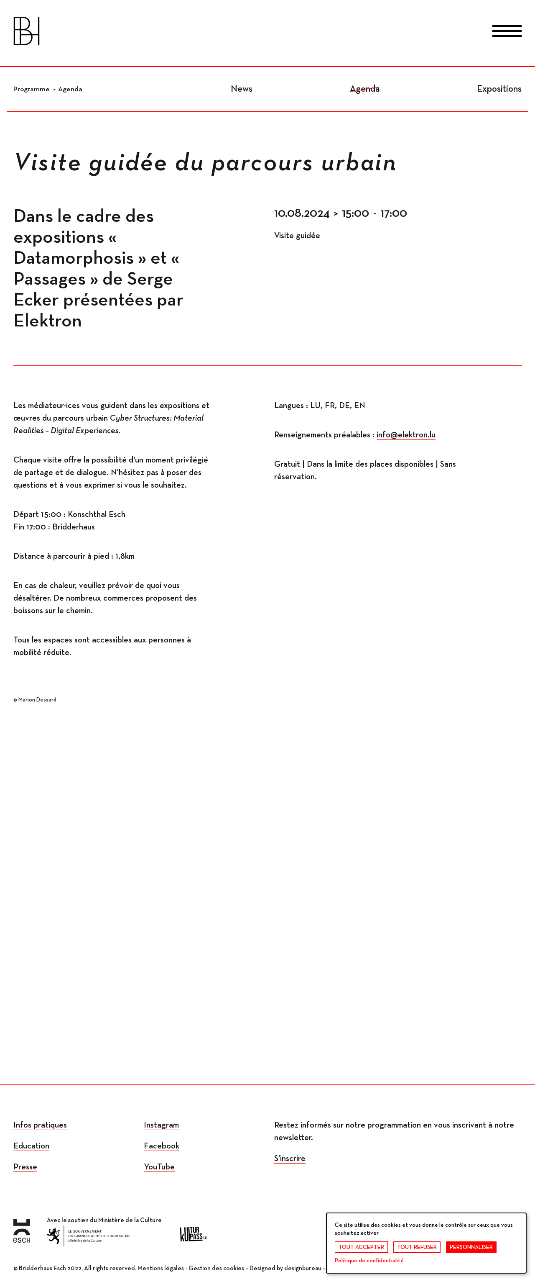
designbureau (302, 1268)
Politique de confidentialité (369, 1261)
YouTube (159, 1167)
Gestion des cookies (216, 1268)
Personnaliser (471, 1247)
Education (31, 1146)
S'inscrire (290, 1158)
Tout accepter (361, 1247)
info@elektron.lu (406, 435)
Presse (25, 1167)
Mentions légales (161, 1268)
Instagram (161, 1125)
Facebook (161, 1146)
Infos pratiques (40, 1125)
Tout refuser (417, 1247)
